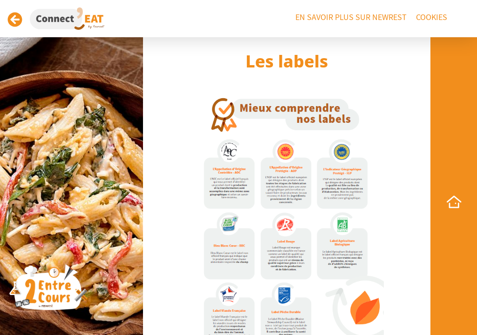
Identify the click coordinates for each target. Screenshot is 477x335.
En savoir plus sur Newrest (351, 17)
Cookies (431, 17)
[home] (453, 202)
